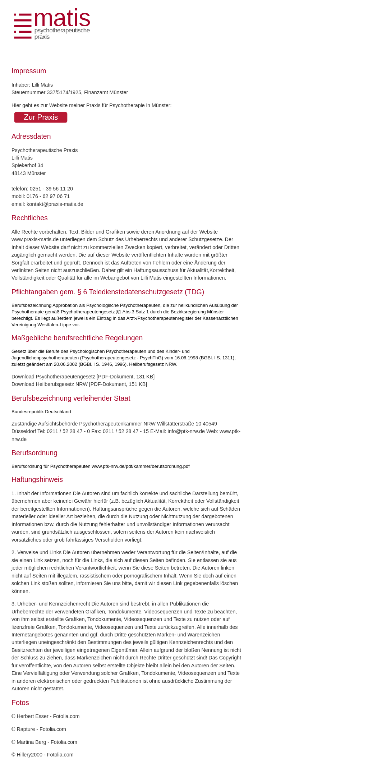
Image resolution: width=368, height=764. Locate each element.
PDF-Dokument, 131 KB (125, 376)
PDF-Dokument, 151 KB (118, 384)
